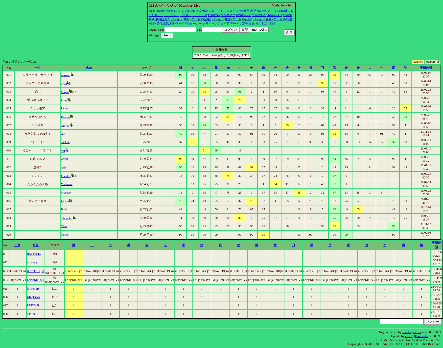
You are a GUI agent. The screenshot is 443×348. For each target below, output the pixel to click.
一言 (38, 68)
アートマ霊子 (239, 23)
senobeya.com (411, 332)
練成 (205, 11)
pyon (64, 83)
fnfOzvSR (33, 288)
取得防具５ (162, 19)
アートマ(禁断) (201, 19)
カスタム (261, 23)
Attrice (65, 125)
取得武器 (214, 15)
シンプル (184, 11)
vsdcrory (32, 262)
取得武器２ (228, 15)
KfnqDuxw (33, 297)
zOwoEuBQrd (35, 271)
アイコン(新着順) (278, 11)
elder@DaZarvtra (417, 336)
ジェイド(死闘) (222, 19)
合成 (198, 11)
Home (160, 11)
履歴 (252, 23)
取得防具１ (243, 15)
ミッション (171, 15)
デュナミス (199, 15)
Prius (64, 100)
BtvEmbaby (34, 254)
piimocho (66, 218)
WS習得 (244, 11)
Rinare (65, 201)
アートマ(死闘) (242, 19)
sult (63, 133)
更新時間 (426, 68)
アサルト (186, 15)
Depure (65, 117)
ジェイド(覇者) (263, 19)
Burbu (64, 209)
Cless (64, 226)
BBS (272, 23)
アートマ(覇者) (283, 19)
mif (63, 151)
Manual (171, 11)
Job (193, 11)
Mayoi (65, 92)
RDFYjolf (33, 305)
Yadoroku (66, 184)
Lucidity (66, 176)
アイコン (223, 11)
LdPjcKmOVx (35, 280)
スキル (234, 11)
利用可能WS (258, 11)
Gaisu (64, 159)
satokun (65, 75)
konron (65, 234)
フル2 (212, 11)
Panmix (65, 108)
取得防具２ (259, 15)
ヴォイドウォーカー (188, 23)
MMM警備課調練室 (161, 23)
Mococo (65, 192)
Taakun (65, 142)
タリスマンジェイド (216, 23)
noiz (63, 167)
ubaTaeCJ (33, 314)
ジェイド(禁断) (181, 19)
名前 (89, 68)
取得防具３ (274, 15)
